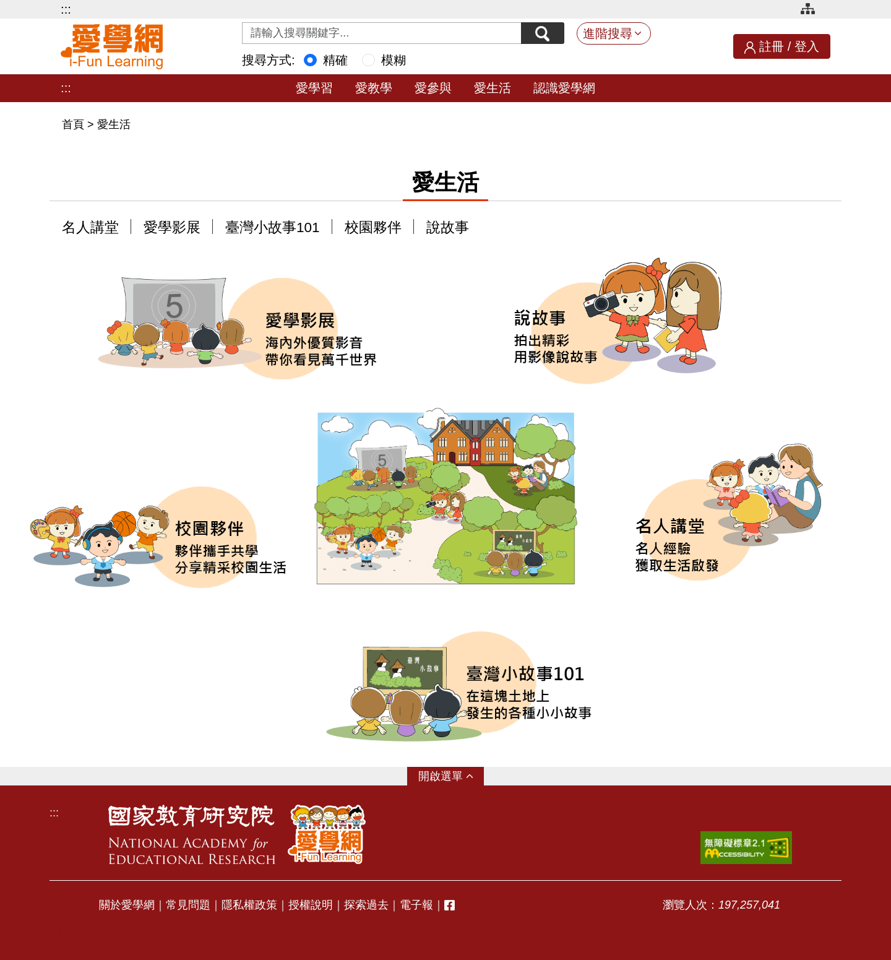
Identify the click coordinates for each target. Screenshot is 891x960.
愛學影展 (172, 227)
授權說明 (310, 905)
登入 (806, 46)
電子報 (416, 905)
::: (66, 9)
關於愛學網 (127, 905)
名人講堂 (90, 227)
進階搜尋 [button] (607, 33)
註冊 (771, 46)
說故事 (447, 227)
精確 (335, 60)
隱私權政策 (249, 905)
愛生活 (492, 88)
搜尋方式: (268, 60)
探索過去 (366, 905)
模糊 (393, 60)
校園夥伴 (373, 227)
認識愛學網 (564, 88)
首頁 (74, 124)
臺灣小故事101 (272, 227)
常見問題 (188, 905)
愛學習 (314, 88)
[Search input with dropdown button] (382, 33)
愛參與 (433, 88)
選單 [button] (452, 776)
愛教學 (373, 88)
